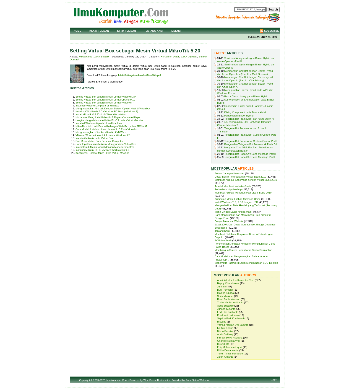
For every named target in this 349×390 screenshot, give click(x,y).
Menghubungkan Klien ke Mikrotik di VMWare (101, 132)
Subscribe (271, 30)
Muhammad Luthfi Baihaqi (94, 56)
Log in (274, 379)
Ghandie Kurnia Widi (228, 340)
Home (77, 30)
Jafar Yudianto (225, 356)
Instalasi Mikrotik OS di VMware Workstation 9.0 (102, 150)
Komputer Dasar (170, 56)
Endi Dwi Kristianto (227, 312)
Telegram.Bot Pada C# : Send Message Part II (250, 153)
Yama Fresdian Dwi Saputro (232, 324)
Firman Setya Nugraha (229, 337)
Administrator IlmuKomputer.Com (235, 280)
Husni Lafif (223, 344)
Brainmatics (163, 380)
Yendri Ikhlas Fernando (230, 353)
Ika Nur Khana (225, 328)
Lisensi (176, 30)
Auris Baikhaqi (225, 334)
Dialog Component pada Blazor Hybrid (245, 112)
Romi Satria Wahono (228, 299)
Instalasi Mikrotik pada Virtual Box (94, 138)
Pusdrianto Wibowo (228, 315)
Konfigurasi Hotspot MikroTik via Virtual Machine (102, 153)
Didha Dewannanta (228, 350)
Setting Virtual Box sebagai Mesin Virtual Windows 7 (105, 102)
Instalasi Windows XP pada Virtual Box (97, 105)
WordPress (149, 380)
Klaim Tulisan (99, 30)
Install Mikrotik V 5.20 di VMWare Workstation (101, 114)
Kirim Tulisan (126, 30)
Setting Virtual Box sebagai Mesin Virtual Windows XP (106, 96)
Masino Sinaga (225, 293)
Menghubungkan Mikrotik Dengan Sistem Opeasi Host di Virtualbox (113, 108)
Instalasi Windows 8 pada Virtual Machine (99, 123)
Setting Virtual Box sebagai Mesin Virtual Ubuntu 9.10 (105, 99)
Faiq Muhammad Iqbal (229, 347)
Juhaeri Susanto (226, 308)
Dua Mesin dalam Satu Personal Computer (99, 141)
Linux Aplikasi (189, 56)
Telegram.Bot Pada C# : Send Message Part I (249, 157)
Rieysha (221, 321)
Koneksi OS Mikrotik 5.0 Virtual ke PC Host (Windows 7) (107, 111)
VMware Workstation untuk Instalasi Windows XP (103, 135)
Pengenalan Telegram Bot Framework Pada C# (250, 144)
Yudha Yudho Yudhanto (230, 302)
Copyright (84, 380)
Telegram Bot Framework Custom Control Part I (250, 141)
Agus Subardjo (225, 305)
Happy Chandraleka (228, 283)
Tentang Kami (153, 30)
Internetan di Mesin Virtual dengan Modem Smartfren (105, 147)
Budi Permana (225, 289)
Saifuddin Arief (225, 296)
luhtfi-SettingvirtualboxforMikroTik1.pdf (139, 75)
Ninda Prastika (225, 331)
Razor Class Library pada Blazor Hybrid (246, 96)
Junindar (222, 286)
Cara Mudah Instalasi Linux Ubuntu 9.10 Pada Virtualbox (107, 129)
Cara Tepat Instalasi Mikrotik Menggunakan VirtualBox (106, 144)
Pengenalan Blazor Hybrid (238, 115)
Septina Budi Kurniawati (230, 318)
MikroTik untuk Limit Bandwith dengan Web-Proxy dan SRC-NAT (111, 126)
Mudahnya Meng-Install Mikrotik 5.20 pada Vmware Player (108, 117)
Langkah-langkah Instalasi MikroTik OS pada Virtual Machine (109, 120)
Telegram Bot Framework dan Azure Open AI (249, 118)
